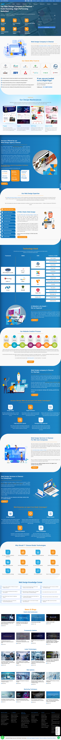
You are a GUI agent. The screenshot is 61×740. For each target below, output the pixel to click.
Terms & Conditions (43, 738)
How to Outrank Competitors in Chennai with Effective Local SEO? (37, 700)
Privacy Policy (49, 738)
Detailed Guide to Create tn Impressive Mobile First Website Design (50, 587)
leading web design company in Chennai (13, 197)
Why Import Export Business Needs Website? (50, 596)
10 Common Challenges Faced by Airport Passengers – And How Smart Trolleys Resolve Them (8, 662)
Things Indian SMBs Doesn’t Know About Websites (49, 601)
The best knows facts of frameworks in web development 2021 (7, 641)
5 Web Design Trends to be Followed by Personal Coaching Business (9, 601)
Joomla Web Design (6, 215)
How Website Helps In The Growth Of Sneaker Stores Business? (30, 601)
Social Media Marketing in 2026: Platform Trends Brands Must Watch (22, 700)
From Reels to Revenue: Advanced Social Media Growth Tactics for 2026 (8, 700)
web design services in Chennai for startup (52, 382)
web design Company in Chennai (45, 45)
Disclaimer (37, 738)
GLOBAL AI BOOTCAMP (50, 622)
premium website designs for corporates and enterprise (12, 483)
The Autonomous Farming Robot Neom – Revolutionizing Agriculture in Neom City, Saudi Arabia (52, 700)
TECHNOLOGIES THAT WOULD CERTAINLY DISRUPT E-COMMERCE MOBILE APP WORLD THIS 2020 (52, 641)
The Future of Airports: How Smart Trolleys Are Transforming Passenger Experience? (38, 662)
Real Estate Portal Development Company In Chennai (7, 681)
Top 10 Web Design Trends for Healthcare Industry (9, 597)
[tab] (8, 209)
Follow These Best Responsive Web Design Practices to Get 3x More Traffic (30, 587)
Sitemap (54, 738)
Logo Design (4, 227)
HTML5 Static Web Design (7, 209)
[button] (4, 183)
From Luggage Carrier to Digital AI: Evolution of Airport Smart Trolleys (22, 662)
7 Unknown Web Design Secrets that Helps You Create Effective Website (30, 597)
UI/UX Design (5, 224)
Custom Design (5, 236)
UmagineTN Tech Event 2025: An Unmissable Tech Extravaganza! (22, 623)
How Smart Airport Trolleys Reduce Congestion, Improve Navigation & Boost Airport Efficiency (52, 660)
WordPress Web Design (6, 212)
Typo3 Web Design (6, 218)
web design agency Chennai (17, 146)
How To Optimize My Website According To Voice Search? (9, 592)
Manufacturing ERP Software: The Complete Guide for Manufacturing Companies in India (37, 681)
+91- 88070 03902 (47, 87)
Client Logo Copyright (31, 738)
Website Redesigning (6, 230)
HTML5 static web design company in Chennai (29, 214)
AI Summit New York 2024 (35, 622)
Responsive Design (6, 233)
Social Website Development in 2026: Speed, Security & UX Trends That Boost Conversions (8, 623)
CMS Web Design (5, 221)
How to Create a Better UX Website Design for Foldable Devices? (10, 587)
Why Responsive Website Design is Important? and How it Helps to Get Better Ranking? (30, 592)
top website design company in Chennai (39, 450)
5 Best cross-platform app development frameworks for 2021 (22, 641)
